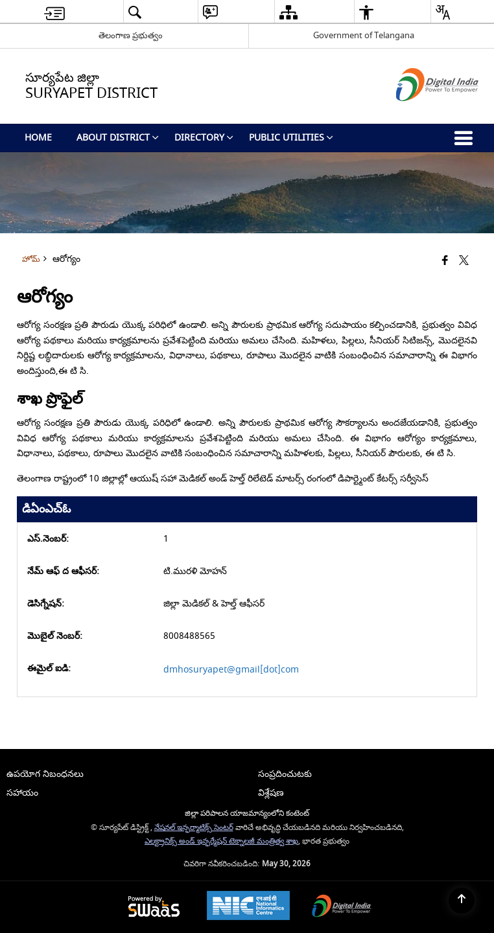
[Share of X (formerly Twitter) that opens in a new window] (464, 260)
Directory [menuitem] (203, 137)
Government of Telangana (363, 35)
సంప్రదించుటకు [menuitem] (285, 774)
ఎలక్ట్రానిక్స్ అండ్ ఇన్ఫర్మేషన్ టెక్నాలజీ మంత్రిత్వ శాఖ (221, 841)
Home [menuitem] (38, 137)
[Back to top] (462, 901)
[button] (134, 12)
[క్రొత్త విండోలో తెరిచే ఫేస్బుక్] (445, 260)
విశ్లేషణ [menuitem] (271, 793)
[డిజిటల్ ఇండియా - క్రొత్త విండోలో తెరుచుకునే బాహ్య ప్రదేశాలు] (421, 112)
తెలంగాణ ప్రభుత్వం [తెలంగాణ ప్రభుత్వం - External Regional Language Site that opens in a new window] (131, 35)
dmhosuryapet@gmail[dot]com (231, 669)
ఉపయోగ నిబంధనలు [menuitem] (45, 774)
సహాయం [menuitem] (22, 793)
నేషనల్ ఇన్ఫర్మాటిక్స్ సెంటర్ (193, 827)
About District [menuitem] (117, 137)
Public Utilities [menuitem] (291, 137)
